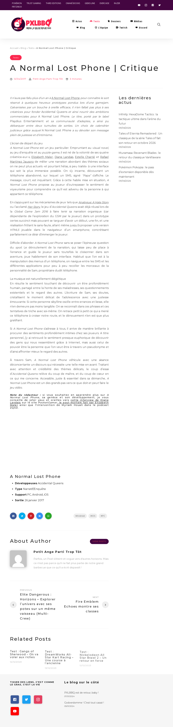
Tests (31, 48)
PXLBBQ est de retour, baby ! (81, 692)
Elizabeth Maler (42, 157)
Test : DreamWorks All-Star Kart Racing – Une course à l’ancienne (59, 659)
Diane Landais (64, 157)
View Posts (99, 541)
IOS (93, 516)
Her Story (34, 206)
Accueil (14, 48)
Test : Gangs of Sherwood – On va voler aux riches (24, 656)
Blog (23, 48)
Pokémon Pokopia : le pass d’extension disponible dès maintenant (136, 172)
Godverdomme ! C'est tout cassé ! (84, 702)
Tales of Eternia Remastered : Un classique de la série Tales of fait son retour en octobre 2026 (140, 138)
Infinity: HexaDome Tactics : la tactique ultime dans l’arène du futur (140, 119)
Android (81, 516)
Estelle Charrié (85, 157)
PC (103, 516)
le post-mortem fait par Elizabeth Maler (59, 404)
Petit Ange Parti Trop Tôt (48, 78)
